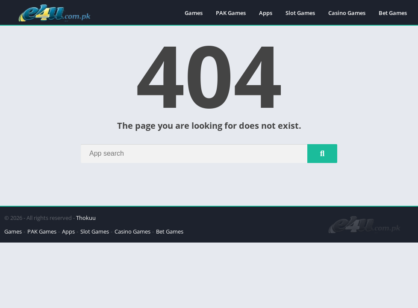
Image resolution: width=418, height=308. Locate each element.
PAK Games (231, 13)
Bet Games (393, 13)
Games (194, 13)
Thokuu (86, 218)
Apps (265, 13)
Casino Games (346, 13)
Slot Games (300, 13)
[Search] (209, 153)
